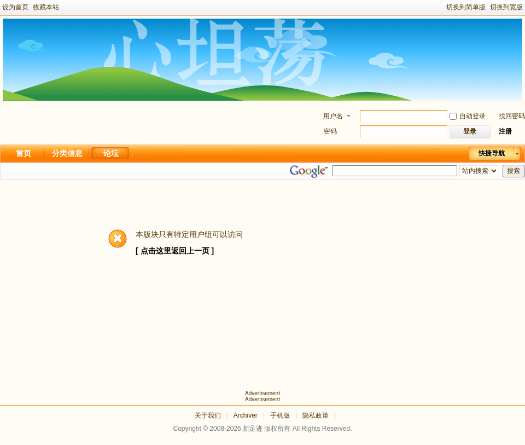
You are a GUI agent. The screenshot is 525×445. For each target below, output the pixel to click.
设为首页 (15, 7)
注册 (505, 131)
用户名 (333, 116)
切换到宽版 (506, 7)
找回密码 (512, 116)
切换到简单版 (466, 7)
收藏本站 (46, 7)
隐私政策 (315, 415)
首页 (23, 153)
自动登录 (468, 116)
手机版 (280, 415)
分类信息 (67, 153)
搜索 (513, 171)
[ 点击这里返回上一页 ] (175, 250)
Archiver (246, 415)
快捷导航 (492, 153)
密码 (330, 131)
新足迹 (252, 428)
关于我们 (208, 415)
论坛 (111, 153)
